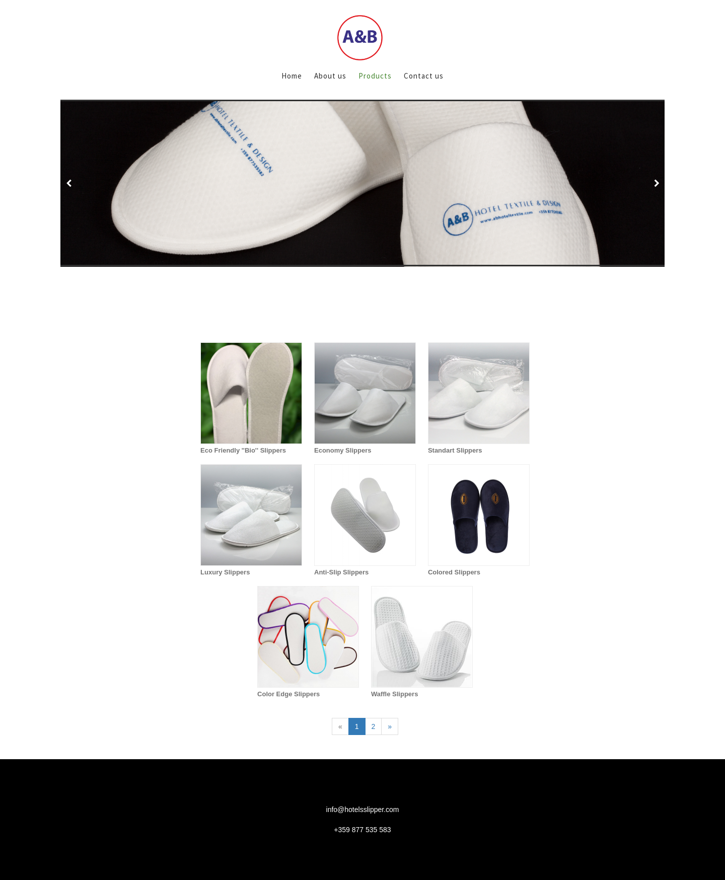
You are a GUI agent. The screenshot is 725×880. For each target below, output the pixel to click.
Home (291, 76)
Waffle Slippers (394, 694)
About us (330, 76)
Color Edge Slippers (288, 694)
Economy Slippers (342, 450)
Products (375, 76)
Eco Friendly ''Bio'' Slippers (243, 450)
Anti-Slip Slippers (341, 572)
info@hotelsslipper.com (362, 809)
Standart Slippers (455, 450)
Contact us (424, 76)
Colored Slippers (454, 572)
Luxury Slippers (225, 572)
